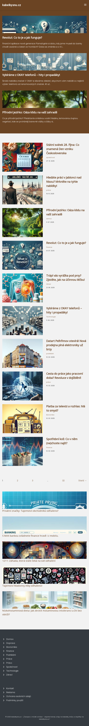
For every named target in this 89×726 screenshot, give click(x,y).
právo (48, 382)
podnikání (50, 354)
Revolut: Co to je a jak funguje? (22, 37)
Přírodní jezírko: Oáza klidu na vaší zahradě (29, 112)
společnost (50, 157)
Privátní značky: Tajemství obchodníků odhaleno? (30, 510)
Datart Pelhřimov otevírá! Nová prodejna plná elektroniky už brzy (66, 345)
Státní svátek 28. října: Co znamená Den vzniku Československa (62, 149)
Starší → (82, 480)
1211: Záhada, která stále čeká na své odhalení (29, 560)
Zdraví (48, 284)
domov (49, 219)
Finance (49, 247)
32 (63, 480)
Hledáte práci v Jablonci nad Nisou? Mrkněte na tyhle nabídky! (63, 182)
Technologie (51, 317)
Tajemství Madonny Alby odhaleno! (22, 585)
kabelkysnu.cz (11, 5)
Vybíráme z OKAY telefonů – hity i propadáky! (31, 75)
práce (48, 190)
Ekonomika (50, 415)
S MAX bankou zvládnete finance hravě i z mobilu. (30, 535)
